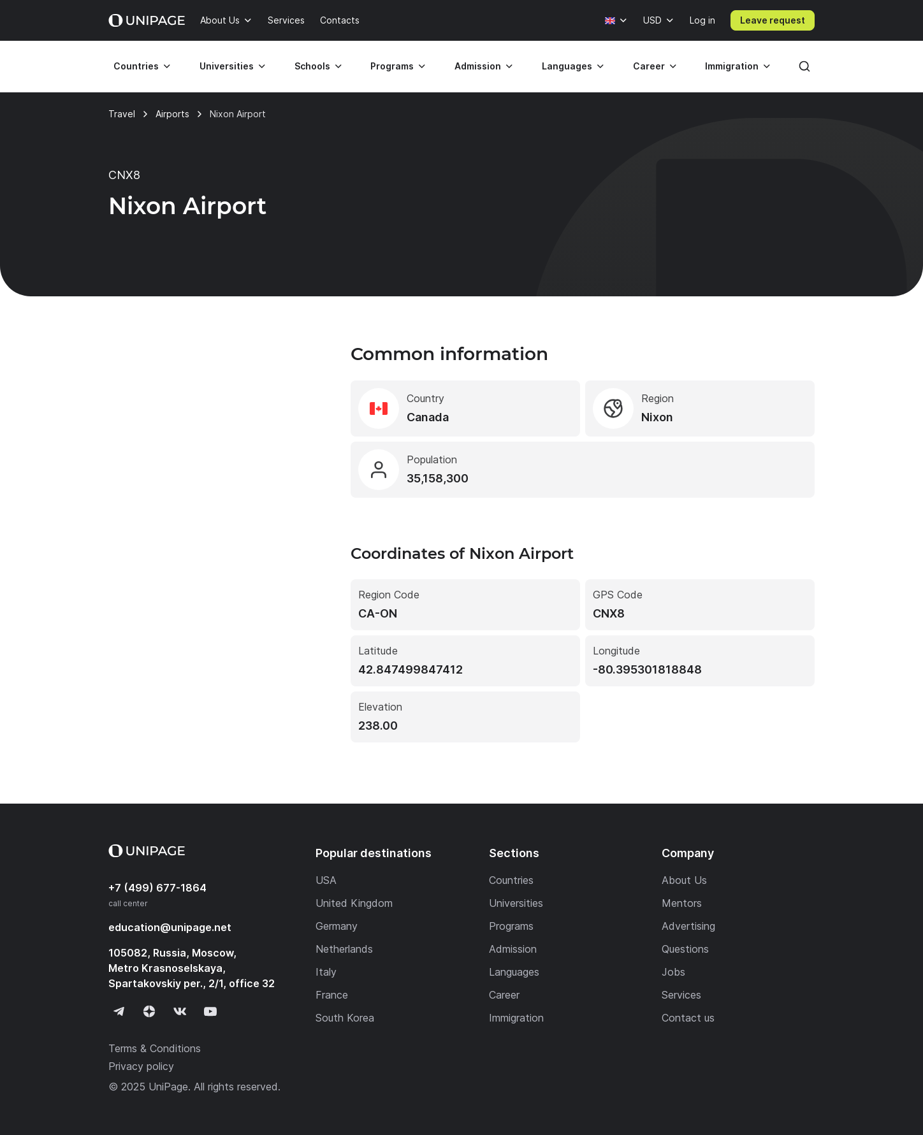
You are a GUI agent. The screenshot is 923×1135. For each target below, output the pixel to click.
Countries (136, 66)
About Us (220, 20)
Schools (312, 66)
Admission (477, 66)
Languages (567, 66)
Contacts (340, 20)
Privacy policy (141, 1066)
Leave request (772, 20)
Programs (392, 66)
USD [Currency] (652, 20)
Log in (702, 20)
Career (649, 66)
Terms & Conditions (154, 1048)
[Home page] (146, 20)
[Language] (616, 20)
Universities (227, 66)
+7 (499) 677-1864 (157, 887)
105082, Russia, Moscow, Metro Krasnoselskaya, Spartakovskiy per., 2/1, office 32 (191, 968)
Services (286, 20)
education (169, 927)
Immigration (732, 66)
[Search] (804, 66)
